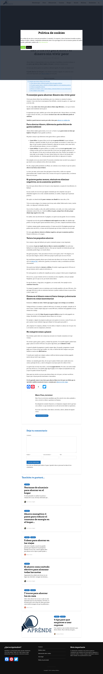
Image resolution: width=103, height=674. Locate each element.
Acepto (23, 47)
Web (61, 454)
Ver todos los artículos (41, 415)
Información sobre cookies (44, 653)
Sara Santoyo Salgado (29, 501)
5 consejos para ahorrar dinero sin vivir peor (38, 81)
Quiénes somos (41, 650)
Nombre (28, 454)
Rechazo (29, 47)
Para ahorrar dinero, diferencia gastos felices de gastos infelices (45, 83)
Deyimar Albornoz (59, 634)
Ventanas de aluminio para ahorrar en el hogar (36, 490)
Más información (43, 42)
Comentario (29, 435)
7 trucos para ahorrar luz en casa (36, 594)
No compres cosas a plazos (36, 90)
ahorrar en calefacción (64, 120)
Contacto (40, 646)
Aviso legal (40, 656)
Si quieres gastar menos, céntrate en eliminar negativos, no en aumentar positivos (50, 85)
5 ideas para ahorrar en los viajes (36, 541)
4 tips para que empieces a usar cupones (62, 622)
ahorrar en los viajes (62, 382)
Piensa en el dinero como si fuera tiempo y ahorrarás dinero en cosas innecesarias (50, 88)
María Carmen (28, 554)
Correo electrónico (47, 454)
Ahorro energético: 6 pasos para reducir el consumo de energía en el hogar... (36, 518)
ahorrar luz (34, 261)
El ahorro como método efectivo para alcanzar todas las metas (36, 569)
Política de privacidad (43, 660)
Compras (27, 537)
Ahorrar (27, 484)
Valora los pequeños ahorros (37, 86)
